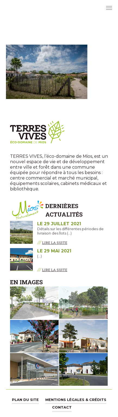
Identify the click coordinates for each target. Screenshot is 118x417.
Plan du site (25, 400)
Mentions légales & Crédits (75, 400)
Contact (62, 407)
